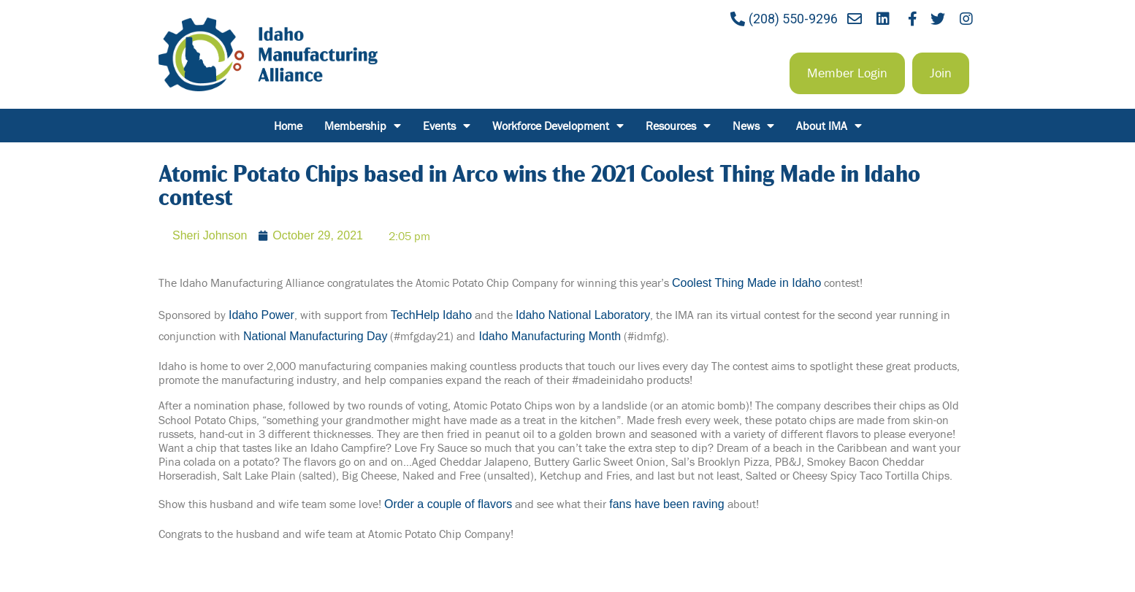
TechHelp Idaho (431, 315)
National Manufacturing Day (315, 336)
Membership (362, 125)
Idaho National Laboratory (583, 315)
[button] (847, 73)
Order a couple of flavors (448, 504)
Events (446, 125)
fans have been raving (666, 504)
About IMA (829, 125)
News (753, 125)
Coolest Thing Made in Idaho (746, 283)
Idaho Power (261, 315)
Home (288, 125)
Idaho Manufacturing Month (549, 336)
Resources (678, 125)
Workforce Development (558, 125)
